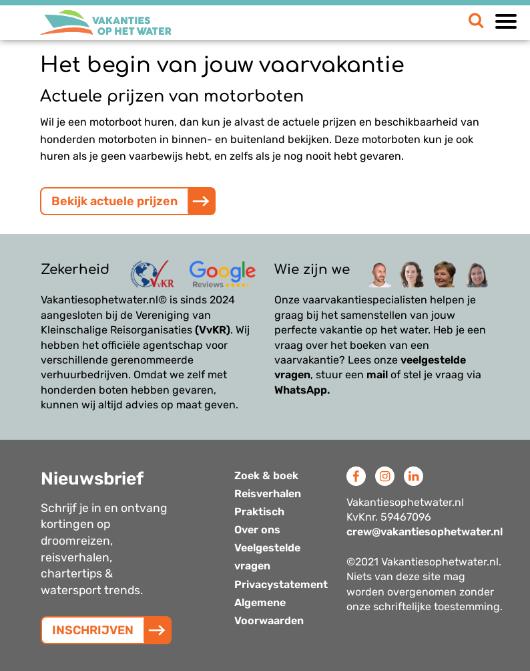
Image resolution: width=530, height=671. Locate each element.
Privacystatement (281, 584)
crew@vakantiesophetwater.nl (424, 531)
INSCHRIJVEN (93, 630)
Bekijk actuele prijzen (114, 201)
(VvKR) (212, 329)
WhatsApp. (302, 390)
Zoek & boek (266, 475)
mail (377, 374)
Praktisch (259, 511)
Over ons (257, 529)
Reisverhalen (267, 493)
